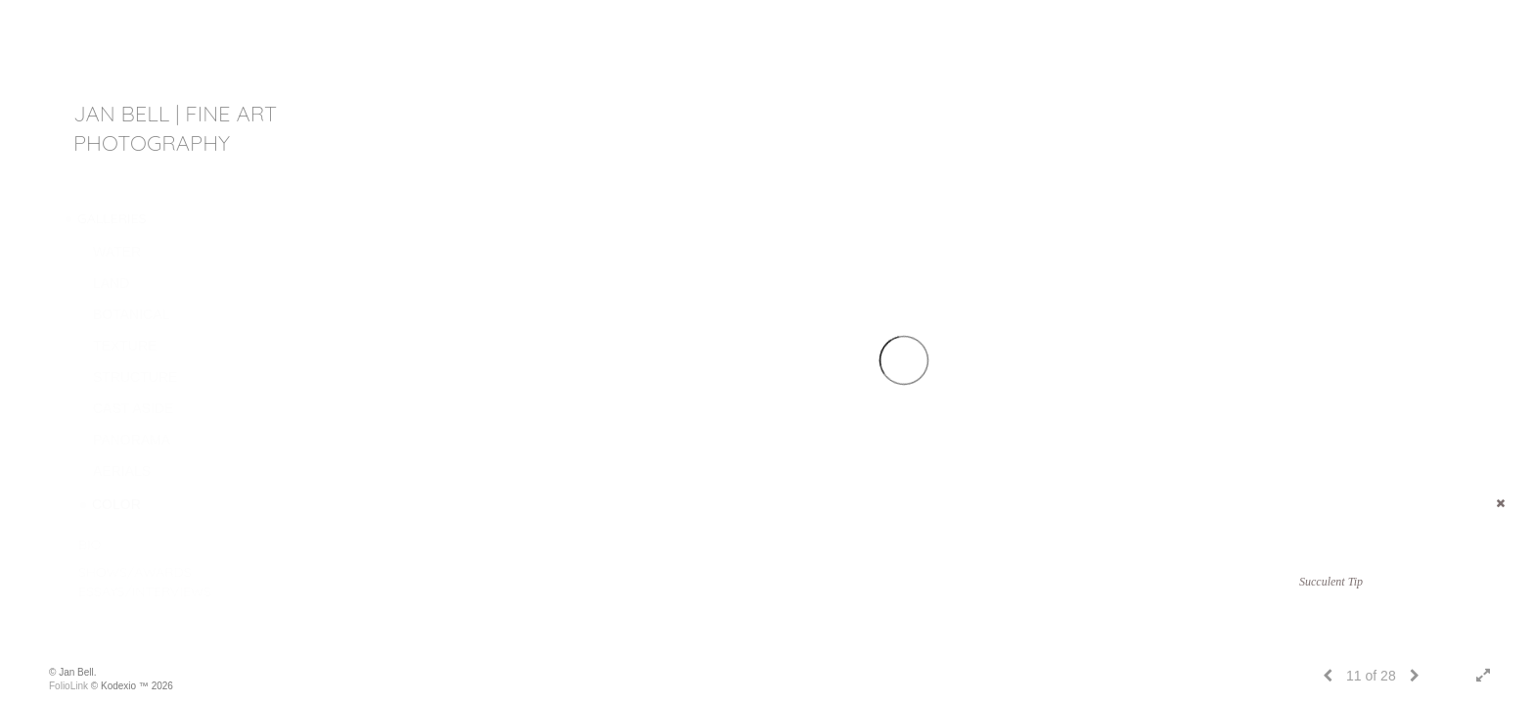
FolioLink (68, 686)
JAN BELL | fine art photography (175, 128)
